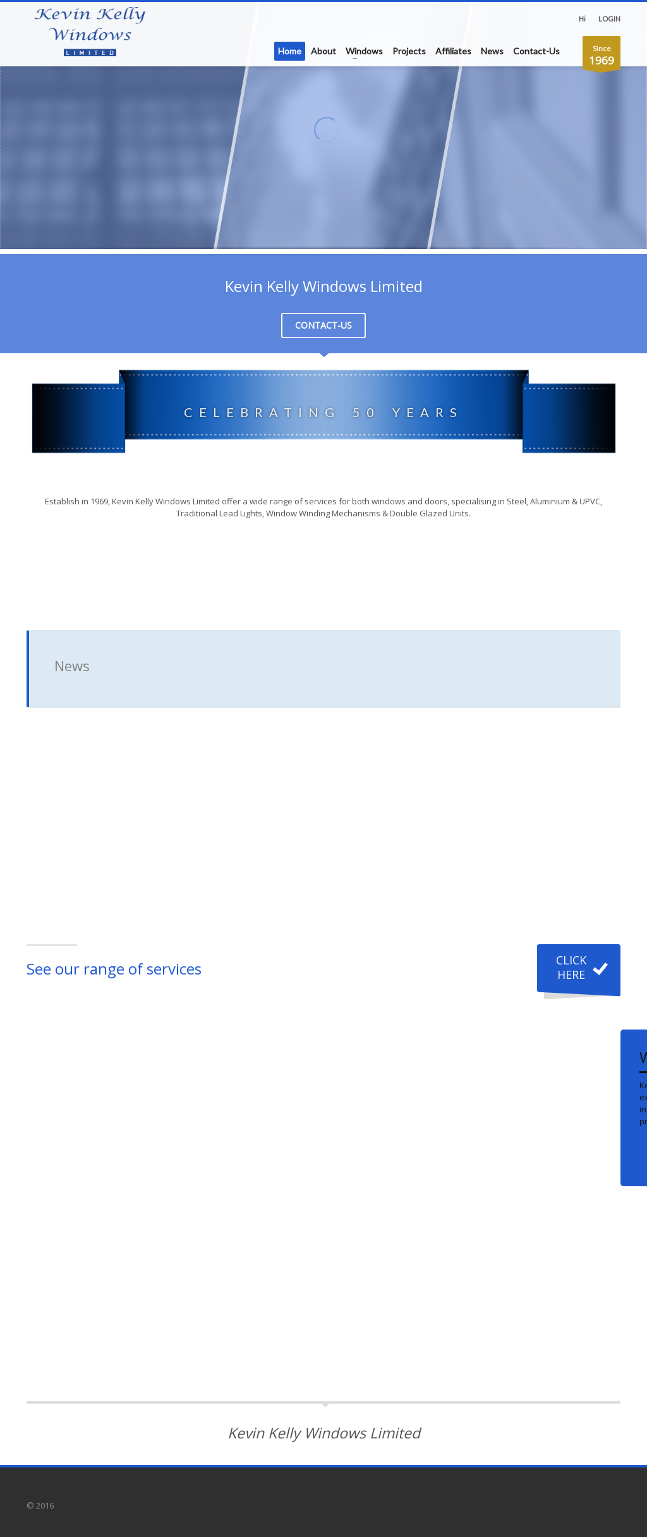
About (323, 51)
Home (289, 51)
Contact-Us (536, 51)
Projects (409, 51)
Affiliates (453, 51)
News (492, 51)
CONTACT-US (323, 325)
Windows (364, 51)
